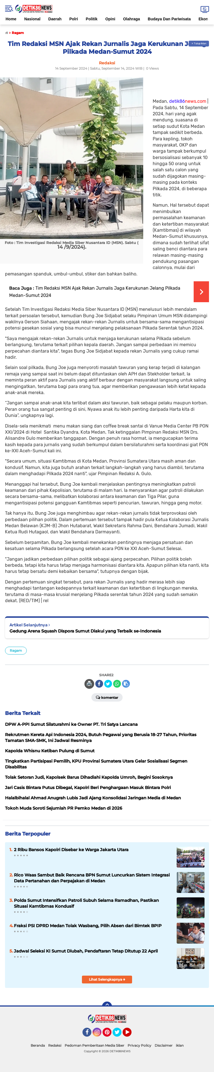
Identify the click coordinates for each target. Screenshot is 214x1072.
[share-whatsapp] (117, 684)
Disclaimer (163, 1045)
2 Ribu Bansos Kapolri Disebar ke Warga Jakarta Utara (71, 849)
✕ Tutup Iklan (198, 43)
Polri (73, 19)
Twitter (120, 1035)
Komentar (107, 697)
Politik (92, 19)
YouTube (131, 1035)
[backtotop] (107, 1007)
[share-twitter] (108, 684)
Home (11, 19)
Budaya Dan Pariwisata (169, 19)
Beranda (38, 1045)
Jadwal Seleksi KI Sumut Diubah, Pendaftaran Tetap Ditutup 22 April (86, 951)
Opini (110, 19)
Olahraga (131, 19)
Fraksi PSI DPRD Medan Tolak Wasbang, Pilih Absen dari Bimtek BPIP (88, 925)
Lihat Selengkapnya (107, 979)
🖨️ (89, 684)
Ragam (16, 650)
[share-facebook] (99, 684)
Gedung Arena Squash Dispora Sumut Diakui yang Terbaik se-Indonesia (85, 631)
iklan (180, 1045)
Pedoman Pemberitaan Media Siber (94, 1045)
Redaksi (54, 1045)
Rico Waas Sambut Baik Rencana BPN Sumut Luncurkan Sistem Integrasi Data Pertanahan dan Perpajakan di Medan (92, 877)
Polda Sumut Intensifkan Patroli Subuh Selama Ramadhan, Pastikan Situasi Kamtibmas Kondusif (86, 903)
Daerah (54, 19)
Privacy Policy (139, 1045)
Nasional (32, 19)
